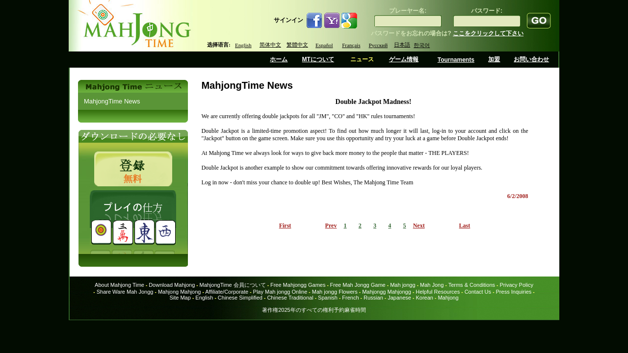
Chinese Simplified (240, 298)
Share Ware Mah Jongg (125, 292)
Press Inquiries (514, 292)
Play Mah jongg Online (280, 292)
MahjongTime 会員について (232, 285)
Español (324, 45)
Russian (373, 298)
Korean (424, 298)
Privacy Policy (516, 285)
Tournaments (456, 59)
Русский (378, 45)
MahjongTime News (112, 101)
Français (351, 45)
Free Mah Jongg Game (358, 285)
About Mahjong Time (119, 285)
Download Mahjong (172, 285)
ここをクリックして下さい (488, 33)
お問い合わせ (531, 59)
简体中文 (270, 45)
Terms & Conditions (471, 285)
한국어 (422, 45)
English (243, 45)
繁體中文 (297, 45)
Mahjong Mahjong (179, 292)
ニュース (362, 59)
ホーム (279, 59)
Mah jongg (402, 285)
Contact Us (478, 292)
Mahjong (448, 298)
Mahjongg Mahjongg (386, 292)
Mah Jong (432, 285)
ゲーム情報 (404, 59)
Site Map (179, 298)
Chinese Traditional (290, 298)
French (350, 298)
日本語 (402, 45)
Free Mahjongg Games (298, 285)
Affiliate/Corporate (226, 292)
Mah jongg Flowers (335, 292)
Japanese (399, 298)
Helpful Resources (438, 292)
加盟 (494, 59)
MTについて (318, 59)
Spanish (328, 298)
